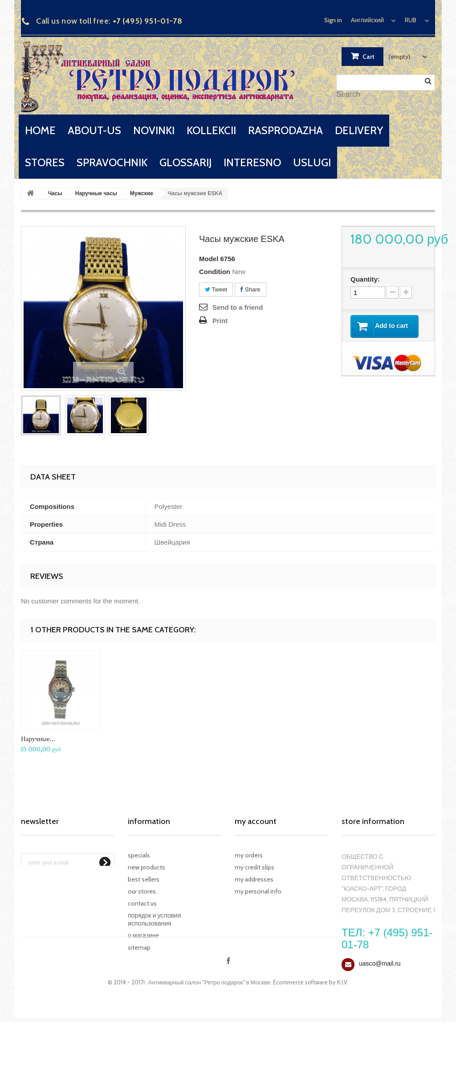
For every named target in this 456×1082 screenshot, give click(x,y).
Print (220, 320)
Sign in (333, 20)
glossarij (185, 162)
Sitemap (139, 947)
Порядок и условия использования (154, 919)
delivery (359, 130)
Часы (55, 193)
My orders (249, 855)
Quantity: (365, 279)
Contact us (142, 903)
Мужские (141, 193)
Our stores (142, 891)
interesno (252, 162)
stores (45, 162)
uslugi (312, 162)
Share (250, 289)
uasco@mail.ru (380, 963)
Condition (214, 271)
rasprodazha (285, 130)
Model (208, 258)
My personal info (258, 891)
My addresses (254, 879)
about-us (94, 130)
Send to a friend (237, 307)
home (40, 130)
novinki (154, 130)
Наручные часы (96, 193)
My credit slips (254, 867)
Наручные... (38, 738)
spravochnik (112, 162)
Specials (139, 855)
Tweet (216, 289)
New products (146, 867)
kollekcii (211, 130)
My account (256, 821)
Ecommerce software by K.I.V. (310, 1041)
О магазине (143, 935)
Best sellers (143, 879)
